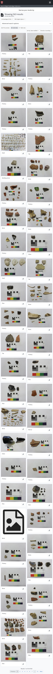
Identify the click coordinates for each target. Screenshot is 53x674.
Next (41, 671)
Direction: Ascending (45, 30)
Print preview (5, 27)
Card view (14, 27)
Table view (22, 27)
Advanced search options (10, 23)
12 (37, 671)
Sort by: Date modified (32, 30)
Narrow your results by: (26, 10)
